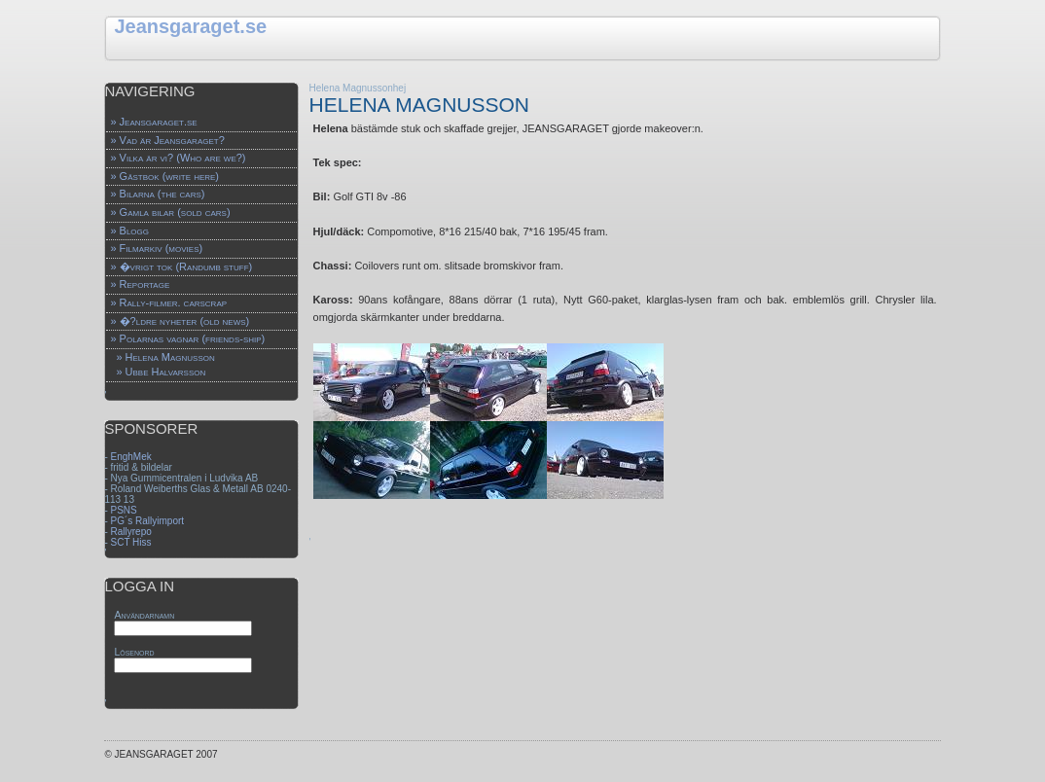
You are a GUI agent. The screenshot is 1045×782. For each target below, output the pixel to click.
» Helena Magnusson (165, 357)
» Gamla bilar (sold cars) (170, 212)
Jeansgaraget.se (190, 26)
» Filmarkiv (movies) (156, 248)
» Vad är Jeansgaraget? (167, 140)
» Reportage (139, 284)
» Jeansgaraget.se (153, 121)
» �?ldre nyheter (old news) (179, 321)
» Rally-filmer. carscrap (168, 302)
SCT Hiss (131, 542)
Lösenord (134, 652)
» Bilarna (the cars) (157, 193)
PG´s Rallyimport (148, 520)
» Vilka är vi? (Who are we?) (177, 157)
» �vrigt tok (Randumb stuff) (181, 266)
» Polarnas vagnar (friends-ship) (187, 338)
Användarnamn (144, 615)
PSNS (124, 510)
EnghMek (131, 456)
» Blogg (129, 230)
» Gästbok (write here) (164, 176)
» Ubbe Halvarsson (160, 371)
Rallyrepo (131, 531)
